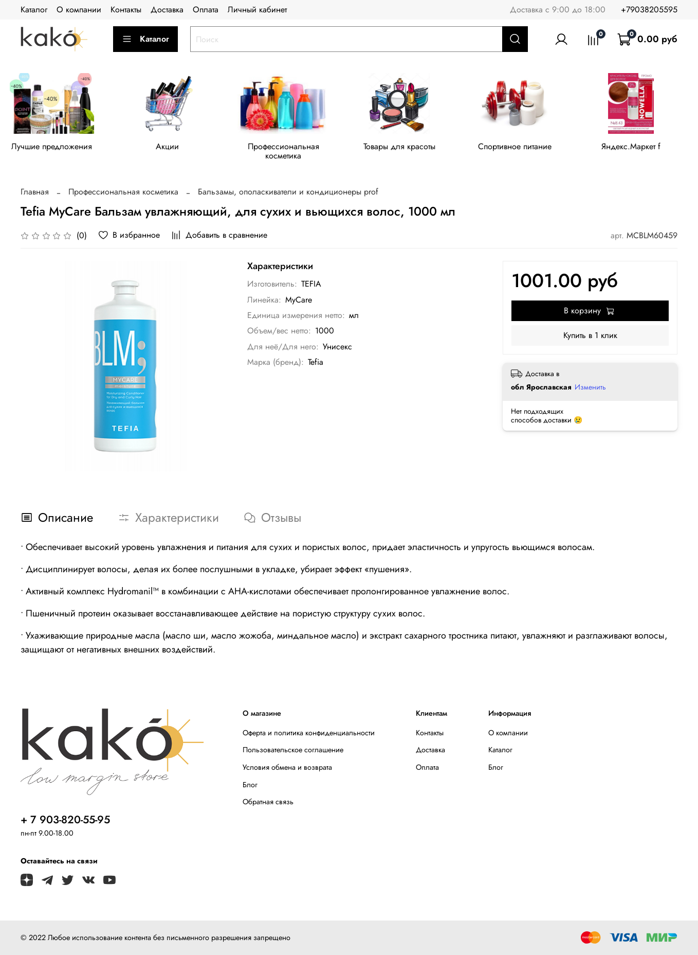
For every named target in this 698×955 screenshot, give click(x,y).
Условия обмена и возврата (287, 767)
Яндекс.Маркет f (644, 148)
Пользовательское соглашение (293, 750)
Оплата (205, 9)
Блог (250, 785)
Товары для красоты (408, 148)
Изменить (590, 388)
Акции (171, 148)
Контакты (126, 9)
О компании (79, 9)
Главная (35, 193)
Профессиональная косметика (289, 152)
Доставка (167, 9)
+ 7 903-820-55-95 (65, 819)
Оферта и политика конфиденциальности (309, 733)
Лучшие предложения (53, 148)
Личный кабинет (257, 9)
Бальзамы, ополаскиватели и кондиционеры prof (288, 193)
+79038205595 (649, 9)
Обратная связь (268, 802)
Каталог (34, 9)
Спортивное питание (526, 148)
